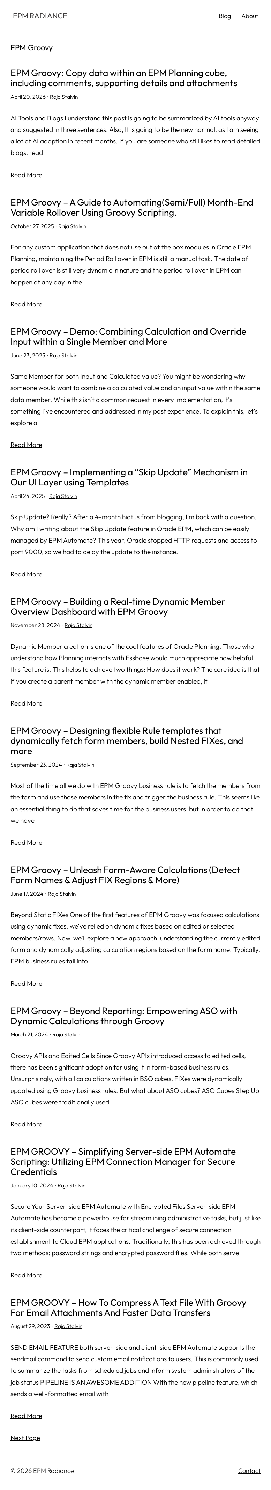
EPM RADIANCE (40, 16)
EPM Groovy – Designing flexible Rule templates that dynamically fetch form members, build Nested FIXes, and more (131, 742)
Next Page (25, 1440)
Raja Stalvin (64, 97)
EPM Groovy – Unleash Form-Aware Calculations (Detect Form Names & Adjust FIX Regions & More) (129, 876)
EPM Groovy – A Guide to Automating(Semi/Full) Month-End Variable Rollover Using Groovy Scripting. (128, 207)
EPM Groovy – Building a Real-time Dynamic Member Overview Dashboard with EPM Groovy (122, 607)
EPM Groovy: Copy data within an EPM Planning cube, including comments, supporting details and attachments (129, 78)
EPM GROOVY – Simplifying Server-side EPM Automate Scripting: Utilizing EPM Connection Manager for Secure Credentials (127, 1163)
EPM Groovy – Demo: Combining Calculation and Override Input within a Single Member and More (133, 337)
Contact (249, 1474)
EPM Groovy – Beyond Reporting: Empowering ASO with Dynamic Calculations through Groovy (128, 1017)
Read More (26, 175)
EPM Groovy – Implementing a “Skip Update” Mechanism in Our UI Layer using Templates (135, 478)
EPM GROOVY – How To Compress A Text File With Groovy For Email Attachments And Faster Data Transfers (133, 1310)
